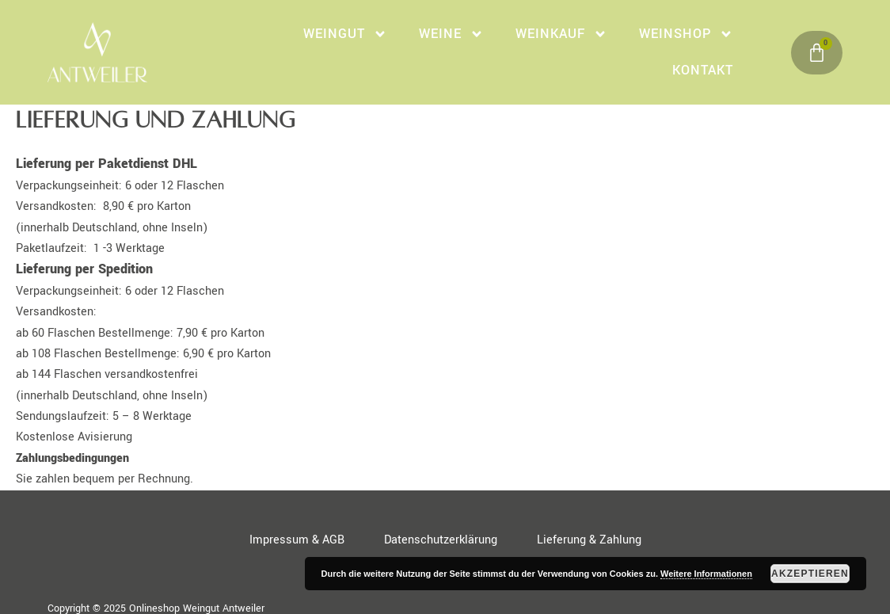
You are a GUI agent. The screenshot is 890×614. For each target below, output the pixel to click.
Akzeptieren (810, 573)
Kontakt (702, 70)
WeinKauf (561, 34)
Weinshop (686, 34)
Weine (451, 34)
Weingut (345, 34)
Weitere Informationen (706, 573)
